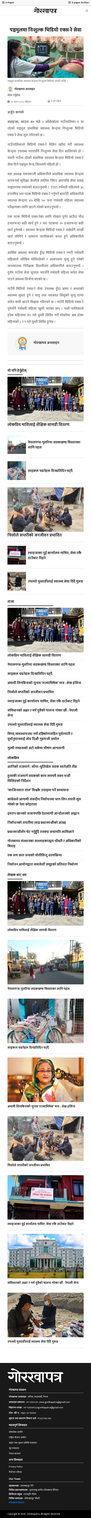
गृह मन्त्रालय (14, 1448)
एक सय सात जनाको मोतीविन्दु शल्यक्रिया (34, 855)
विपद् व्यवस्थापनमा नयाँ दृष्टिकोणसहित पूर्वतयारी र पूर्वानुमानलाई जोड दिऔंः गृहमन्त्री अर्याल (39, 736)
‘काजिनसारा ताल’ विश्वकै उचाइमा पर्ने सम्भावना (38, 790)
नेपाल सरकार (15, 1454)
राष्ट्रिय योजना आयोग (17, 1437)
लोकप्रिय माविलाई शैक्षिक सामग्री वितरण (38, 424)
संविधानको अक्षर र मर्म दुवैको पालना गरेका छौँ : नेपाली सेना (42, 713)
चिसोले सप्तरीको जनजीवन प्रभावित (34, 535)
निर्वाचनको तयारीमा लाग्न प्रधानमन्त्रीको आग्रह (36, 823)
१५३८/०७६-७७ (44, 1418)
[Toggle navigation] (87, 11)
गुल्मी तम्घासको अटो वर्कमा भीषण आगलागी (36, 748)
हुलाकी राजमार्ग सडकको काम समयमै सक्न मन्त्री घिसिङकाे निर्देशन (38, 778)
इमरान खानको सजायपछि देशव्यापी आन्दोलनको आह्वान (43, 814)
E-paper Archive (78, 3)
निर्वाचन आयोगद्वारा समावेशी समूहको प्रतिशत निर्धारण (42, 864)
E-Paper (8, 3)
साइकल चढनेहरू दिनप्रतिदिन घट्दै (50, 471)
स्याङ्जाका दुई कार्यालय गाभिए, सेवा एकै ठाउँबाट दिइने (54, 555)
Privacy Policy (15, 1467)
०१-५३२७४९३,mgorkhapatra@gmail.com (43, 1408)
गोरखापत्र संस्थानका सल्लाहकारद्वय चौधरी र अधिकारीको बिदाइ (44, 843)
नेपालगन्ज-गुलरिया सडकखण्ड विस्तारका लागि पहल (54, 444)
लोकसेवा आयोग (16, 1432)
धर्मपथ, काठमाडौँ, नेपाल (38, 1397)
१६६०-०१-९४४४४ (28, 1413)
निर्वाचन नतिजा (15, 1472)
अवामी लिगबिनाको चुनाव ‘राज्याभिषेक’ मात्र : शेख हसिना (44, 683)
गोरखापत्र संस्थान (16, 1503)
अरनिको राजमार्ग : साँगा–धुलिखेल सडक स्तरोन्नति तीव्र (42, 767)
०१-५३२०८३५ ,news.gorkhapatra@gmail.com (48, 1402)
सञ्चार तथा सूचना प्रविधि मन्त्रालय (23, 1443)
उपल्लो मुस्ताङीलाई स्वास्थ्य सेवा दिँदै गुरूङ (55, 582)
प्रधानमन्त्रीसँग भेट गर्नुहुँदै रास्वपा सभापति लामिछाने (40, 832)
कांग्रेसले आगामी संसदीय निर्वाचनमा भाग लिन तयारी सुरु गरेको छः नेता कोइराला (44, 801)
